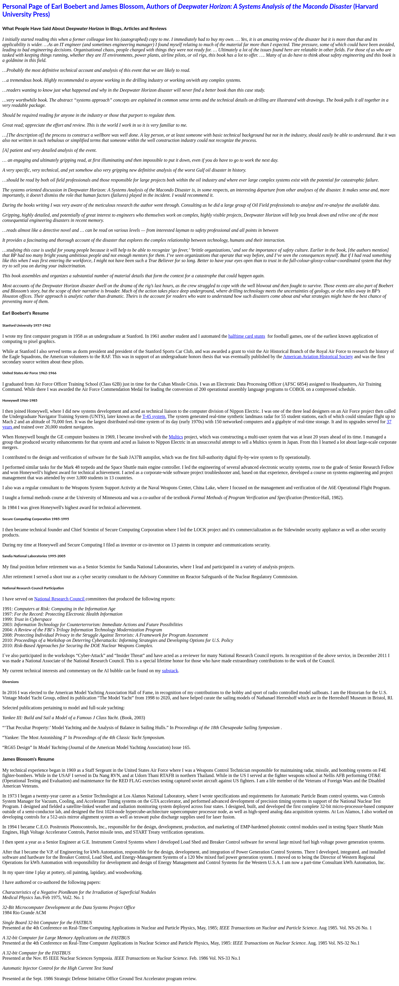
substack (170, 670)
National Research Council (59, 598)
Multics (176, 436)
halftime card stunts (246, 336)
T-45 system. (154, 416)
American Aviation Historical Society (318, 356)
